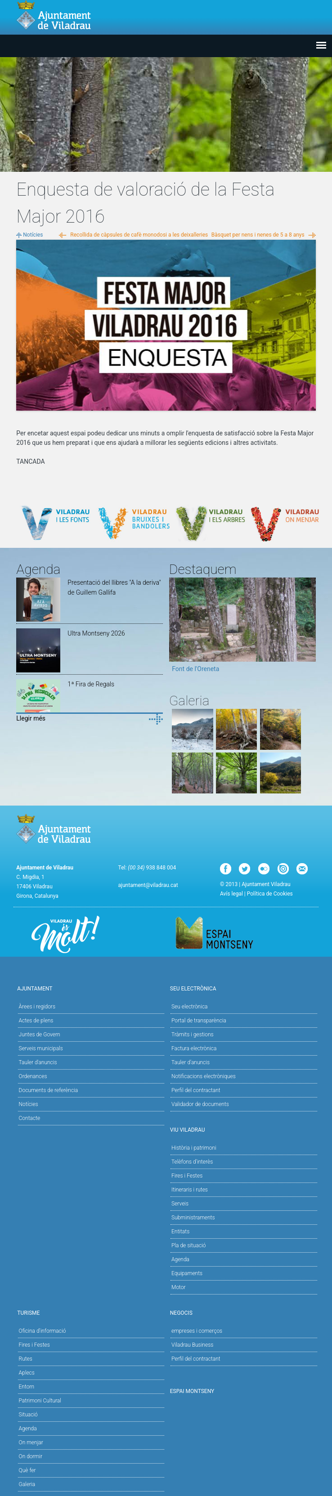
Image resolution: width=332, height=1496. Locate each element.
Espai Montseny (192, 1391)
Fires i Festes (186, 1176)
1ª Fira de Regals (90, 684)
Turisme (89, 1312)
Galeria (27, 1484)
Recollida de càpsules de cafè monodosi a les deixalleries (139, 235)
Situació (28, 1414)
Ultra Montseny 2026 (96, 633)
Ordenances (33, 1076)
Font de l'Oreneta (195, 668)
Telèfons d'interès (192, 1162)
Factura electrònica (193, 1048)
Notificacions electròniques (203, 1076)
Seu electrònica (189, 1006)
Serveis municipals (41, 1048)
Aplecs (27, 1373)
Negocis (242, 1312)
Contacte (29, 1118)
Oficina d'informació (42, 1331)
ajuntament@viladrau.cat (148, 885)
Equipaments (186, 1273)
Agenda (180, 1259)
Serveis (179, 1203)
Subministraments (193, 1217)
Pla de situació (188, 1245)
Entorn (27, 1387)
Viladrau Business (192, 1345)
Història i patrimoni (193, 1148)
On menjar (31, 1442)
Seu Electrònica (242, 988)
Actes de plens (36, 1020)
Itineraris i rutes (189, 1190)
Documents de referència (48, 1090)
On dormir (30, 1456)
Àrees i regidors (37, 1006)
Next (309, 628)
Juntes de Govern (39, 1034)
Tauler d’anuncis (190, 1062)
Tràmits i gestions (192, 1034)
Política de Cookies (270, 894)
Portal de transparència (198, 1020)
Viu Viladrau (242, 1129)
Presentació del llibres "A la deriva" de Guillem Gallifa (114, 587)
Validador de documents (200, 1104)
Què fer (27, 1470)
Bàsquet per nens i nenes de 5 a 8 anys (258, 235)
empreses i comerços (196, 1331)
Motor (178, 1287)
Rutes (25, 1359)
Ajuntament (89, 988)
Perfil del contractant (195, 1090)
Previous (176, 628)
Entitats (180, 1231)
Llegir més (30, 718)
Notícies (33, 235)
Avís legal (231, 894)
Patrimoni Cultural (40, 1400)
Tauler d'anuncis (38, 1062)
